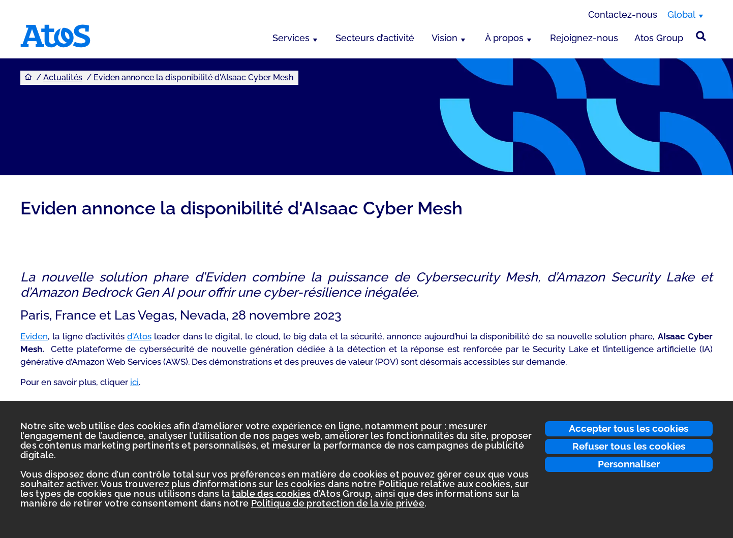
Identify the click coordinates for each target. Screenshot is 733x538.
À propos (504, 38)
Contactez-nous (622, 14)
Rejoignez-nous (584, 38)
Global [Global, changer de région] (681, 14)
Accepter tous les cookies (628, 428)
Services (291, 38)
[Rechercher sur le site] (701, 36)
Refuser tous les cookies (628, 446)
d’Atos (139, 336)
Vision (444, 38)
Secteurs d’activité (374, 38)
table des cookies (271, 493)
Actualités (62, 77)
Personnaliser (629, 463)
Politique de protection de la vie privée (337, 503)
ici (134, 382)
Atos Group (658, 38)
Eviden (34, 336)
